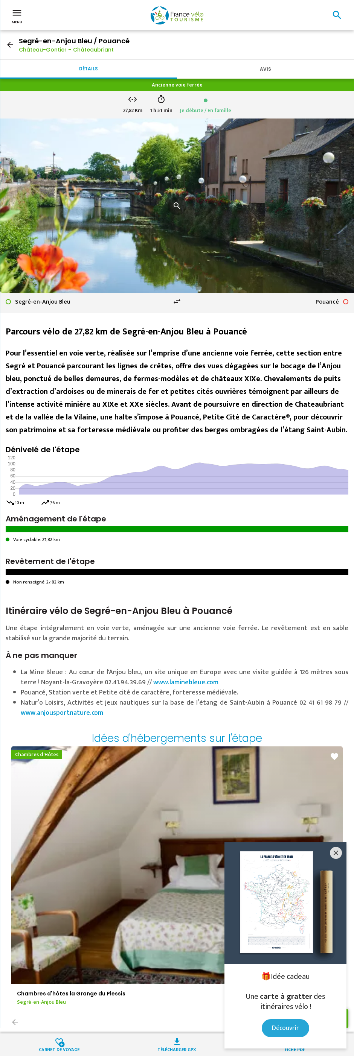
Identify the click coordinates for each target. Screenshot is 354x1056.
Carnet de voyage (59, 1049)
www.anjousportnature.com (62, 713)
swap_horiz (177, 301)
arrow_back (10, 44)
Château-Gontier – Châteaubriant (66, 49)
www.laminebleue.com (185, 682)
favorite (334, 756)
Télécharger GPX (176, 1049)
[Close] (336, 853)
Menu (17, 15)
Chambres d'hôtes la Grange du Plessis (71, 993)
